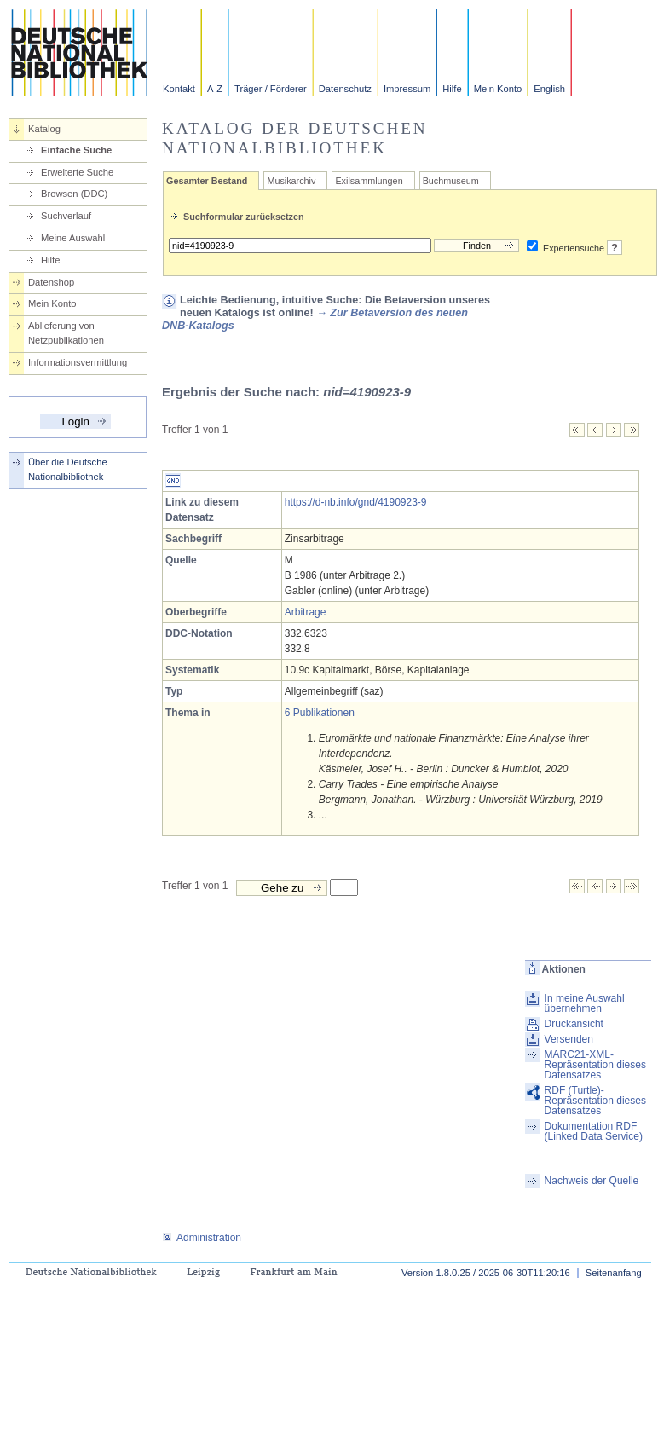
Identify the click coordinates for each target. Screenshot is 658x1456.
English (549, 89)
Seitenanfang (614, 1273)
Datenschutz (345, 89)
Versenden (569, 1039)
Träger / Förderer (270, 89)
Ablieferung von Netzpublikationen (66, 333)
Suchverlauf (66, 216)
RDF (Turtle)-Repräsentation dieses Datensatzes (595, 1100)
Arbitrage (305, 612)
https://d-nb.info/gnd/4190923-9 (356, 502)
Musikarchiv (291, 181)
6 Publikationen (320, 713)
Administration (201, 1238)
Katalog (44, 129)
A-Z (214, 89)
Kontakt (179, 89)
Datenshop (51, 282)
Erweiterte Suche (77, 172)
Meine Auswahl (73, 238)
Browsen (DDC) (74, 193)
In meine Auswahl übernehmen (585, 1003)
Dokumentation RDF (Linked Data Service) (594, 1131)
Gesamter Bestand (206, 181)
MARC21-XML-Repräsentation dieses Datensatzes (595, 1065)
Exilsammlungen (368, 181)
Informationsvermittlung (77, 362)
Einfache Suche (76, 150)
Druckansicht (574, 1024)
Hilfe (451, 89)
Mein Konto (498, 89)
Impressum (407, 89)
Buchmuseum (451, 181)
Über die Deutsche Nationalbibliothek (67, 469)
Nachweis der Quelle (592, 1181)
